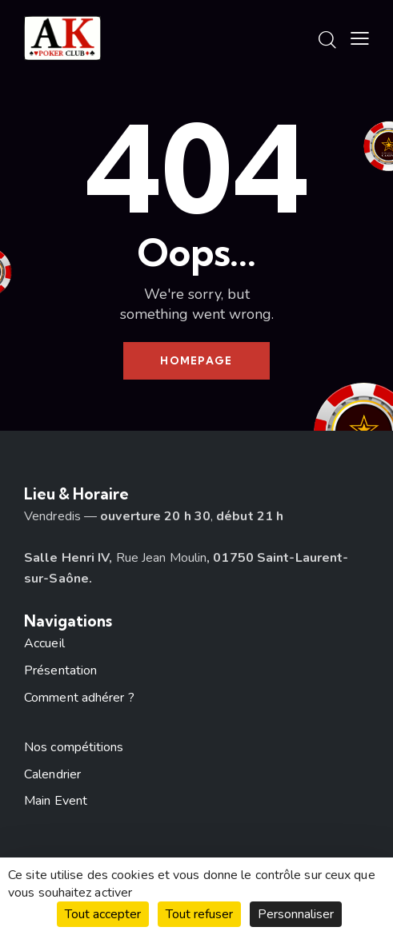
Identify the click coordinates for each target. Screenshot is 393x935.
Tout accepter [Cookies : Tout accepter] (103, 914)
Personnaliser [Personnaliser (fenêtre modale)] (296, 914)
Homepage (196, 360)
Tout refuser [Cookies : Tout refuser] (199, 914)
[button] (360, 39)
